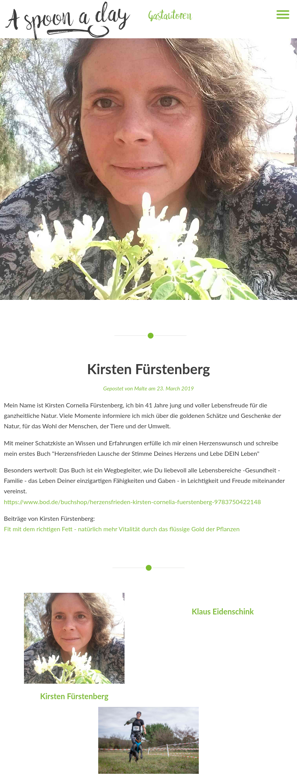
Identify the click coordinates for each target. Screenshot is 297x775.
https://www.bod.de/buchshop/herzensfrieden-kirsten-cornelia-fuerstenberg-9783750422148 (132, 501)
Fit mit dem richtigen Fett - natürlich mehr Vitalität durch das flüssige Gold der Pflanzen (122, 528)
